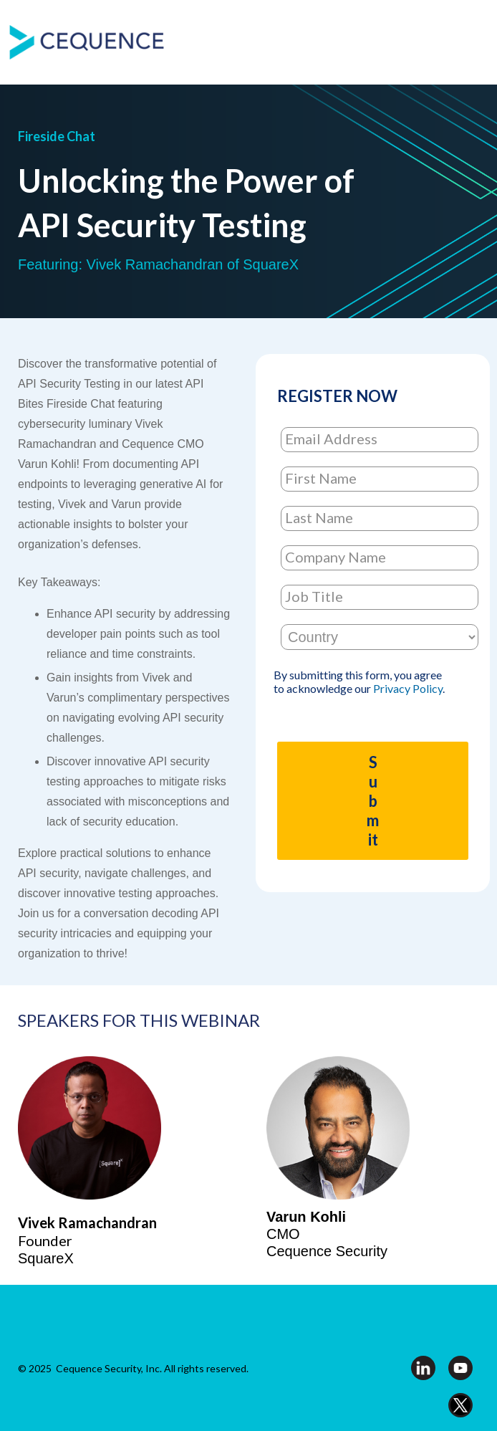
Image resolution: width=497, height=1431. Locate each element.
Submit (373, 800)
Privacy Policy (408, 688)
